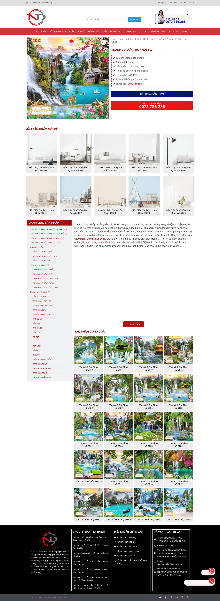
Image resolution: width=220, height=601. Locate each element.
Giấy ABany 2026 (58, 31)
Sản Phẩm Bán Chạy (42, 296)
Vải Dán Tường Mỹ (41, 260)
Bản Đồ (36, 323)
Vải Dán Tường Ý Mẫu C (44, 251)
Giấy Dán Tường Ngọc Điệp (89, 238)
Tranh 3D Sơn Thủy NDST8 (179, 519)
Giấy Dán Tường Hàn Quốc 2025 (45, 238)
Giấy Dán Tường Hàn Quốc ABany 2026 (48, 229)
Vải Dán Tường (161, 31)
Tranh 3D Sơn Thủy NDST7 (148, 519)
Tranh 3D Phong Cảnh (43, 314)
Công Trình (180, 31)
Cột (34, 341)
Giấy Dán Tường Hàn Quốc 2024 (45, 242)
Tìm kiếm (134, 19)
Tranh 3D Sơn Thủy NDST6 (119, 519)
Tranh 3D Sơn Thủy (156, 39)
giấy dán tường (89, 242)
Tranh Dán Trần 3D (42, 301)
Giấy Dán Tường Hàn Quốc (84, 31)
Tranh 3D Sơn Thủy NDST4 (89, 519)
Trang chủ (116, 39)
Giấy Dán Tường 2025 (40, 265)
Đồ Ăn (36, 350)
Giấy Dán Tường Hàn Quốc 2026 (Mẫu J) (48, 233)
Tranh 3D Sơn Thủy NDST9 (89, 481)
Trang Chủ (39, 31)
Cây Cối (36, 332)
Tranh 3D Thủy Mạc (42, 368)
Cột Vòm (37, 346)
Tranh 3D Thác (40, 364)
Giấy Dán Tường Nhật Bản (45, 287)
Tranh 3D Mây (39, 310)
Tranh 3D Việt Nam (42, 377)
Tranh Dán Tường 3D (135, 31)
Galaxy (36, 355)
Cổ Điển (36, 337)
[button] (103, 42)
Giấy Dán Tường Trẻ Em (44, 283)
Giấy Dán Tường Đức (43, 274)
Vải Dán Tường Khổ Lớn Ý (45, 256)
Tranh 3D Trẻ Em (41, 373)
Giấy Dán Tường (111, 31)
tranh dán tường (106, 242)
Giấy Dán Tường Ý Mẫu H (44, 269)
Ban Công (37, 319)
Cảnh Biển (38, 328)
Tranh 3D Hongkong (43, 305)
